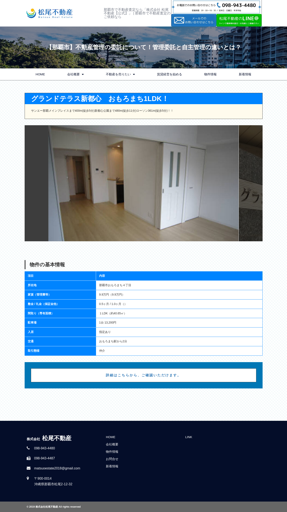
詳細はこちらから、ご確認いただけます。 (143, 375)
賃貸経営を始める (169, 74)
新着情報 (245, 74)
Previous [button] (36, 183)
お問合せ (112, 459)
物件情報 (210, 74)
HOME (40, 74)
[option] (143, 183)
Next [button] (251, 183)
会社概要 (75, 74)
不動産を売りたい (120, 74)
